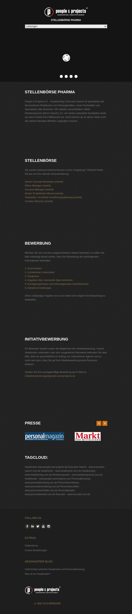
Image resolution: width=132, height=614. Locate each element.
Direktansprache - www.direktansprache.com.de (77, 474)
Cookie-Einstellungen (36, 550)
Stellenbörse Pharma (66, 13)
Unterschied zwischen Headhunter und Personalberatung (55, 569)
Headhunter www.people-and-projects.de (46, 467)
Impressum (54, 603)
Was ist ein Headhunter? (38, 574)
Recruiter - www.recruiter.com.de (73, 494)
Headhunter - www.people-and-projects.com (48, 478)
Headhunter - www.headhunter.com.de (61, 471)
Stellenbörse (31, 545)
